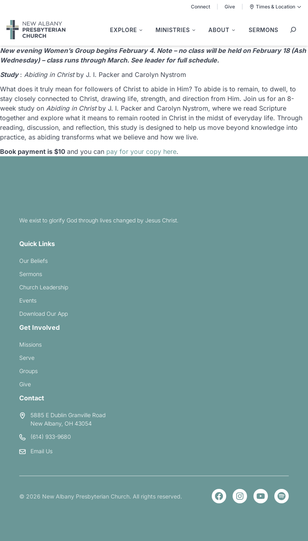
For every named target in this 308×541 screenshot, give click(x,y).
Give (230, 7)
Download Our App (43, 313)
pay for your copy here (141, 151)
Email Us (41, 451)
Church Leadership (43, 287)
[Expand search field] (293, 29)
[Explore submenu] (126, 29)
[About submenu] (222, 29)
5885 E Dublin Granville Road (67, 415)
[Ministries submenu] (175, 29)
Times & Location (275, 7)
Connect (200, 7)
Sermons (30, 273)
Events (27, 300)
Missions (30, 344)
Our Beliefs (33, 260)
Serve (26, 357)
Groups (28, 370)
